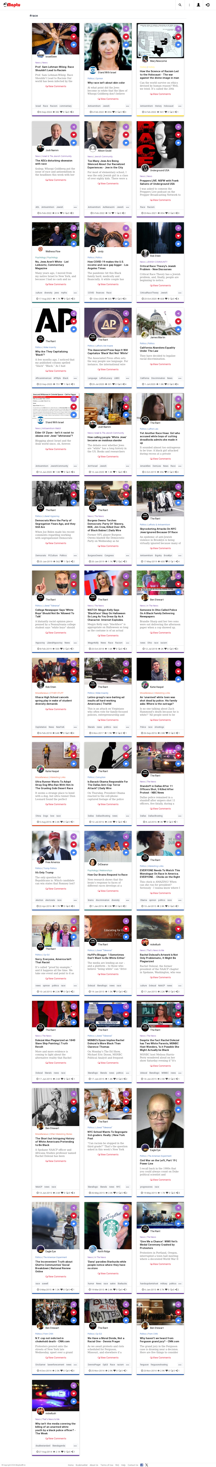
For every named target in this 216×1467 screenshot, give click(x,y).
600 (161, 562)
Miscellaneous (42, 694)
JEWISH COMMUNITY (157, 261)
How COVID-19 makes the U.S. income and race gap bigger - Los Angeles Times (106, 265)
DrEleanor (103, 865)
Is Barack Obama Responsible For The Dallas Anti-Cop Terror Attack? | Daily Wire (107, 785)
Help (123, 1465)
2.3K (56, 993)
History (143, 67)
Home (71, 1465)
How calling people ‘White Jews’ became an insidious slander (108, 440)
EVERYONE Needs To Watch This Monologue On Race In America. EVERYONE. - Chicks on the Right (160, 874)
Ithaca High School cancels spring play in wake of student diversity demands (54, 701)
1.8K (160, 385)
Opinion (99, 78)
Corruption (101, 778)
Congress (109, 556)
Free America (53, 863)
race (156, 644)
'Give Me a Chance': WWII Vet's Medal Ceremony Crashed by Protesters (159, 1246)
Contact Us (133, 1465)
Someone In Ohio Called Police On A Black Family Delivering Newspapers (159, 614)
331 (108, 385)
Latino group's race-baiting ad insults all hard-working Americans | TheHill (106, 701)
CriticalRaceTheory (149, 292)
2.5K (161, 1080)
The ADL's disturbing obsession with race (55, 162)
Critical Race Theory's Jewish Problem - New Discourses (158, 267)
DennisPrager (94, 1366)
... (127, 106)
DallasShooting (103, 816)
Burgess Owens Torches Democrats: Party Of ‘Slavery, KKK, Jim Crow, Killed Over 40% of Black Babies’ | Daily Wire (107, 526)
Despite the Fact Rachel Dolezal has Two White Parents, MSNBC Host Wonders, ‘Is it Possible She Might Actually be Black (160, 1046)
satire (112, 1285)
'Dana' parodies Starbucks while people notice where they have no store (107, 1266)
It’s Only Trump (44, 873)
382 (56, 111)
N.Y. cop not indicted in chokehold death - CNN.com (52, 1341)
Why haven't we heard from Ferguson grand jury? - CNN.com (160, 1341)
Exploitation (41, 728)
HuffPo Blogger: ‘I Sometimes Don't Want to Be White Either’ (107, 958)
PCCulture (53, 556)
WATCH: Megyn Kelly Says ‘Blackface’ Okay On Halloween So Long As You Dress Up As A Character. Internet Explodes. (107, 615)
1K (108, 212)
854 (108, 111)
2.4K (56, 822)
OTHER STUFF (57, 694)
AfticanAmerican (43, 379)
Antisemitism (94, 106)
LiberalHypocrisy (54, 644)
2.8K (161, 734)
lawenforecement (56, 1366)
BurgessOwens (95, 556)
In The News (152, 606)
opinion (152, 902)
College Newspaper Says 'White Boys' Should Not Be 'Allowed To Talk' (55, 614)
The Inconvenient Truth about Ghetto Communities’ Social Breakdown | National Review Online (54, 1267)
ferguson (144, 1366)
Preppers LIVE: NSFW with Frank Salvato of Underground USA (160, 182)
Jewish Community (103, 156)
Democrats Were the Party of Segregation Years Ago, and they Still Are (53, 525)
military (163, 1285)
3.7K (160, 1291)
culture (39, 292)
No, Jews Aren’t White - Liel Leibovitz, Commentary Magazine (52, 265)
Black (65, 379)
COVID (91, 292)
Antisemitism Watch (51, 429)
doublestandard (43, 1447)
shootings (159, 728)
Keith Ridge (104, 1252)
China (38, 816)
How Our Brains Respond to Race (105, 877)
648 (55, 734)
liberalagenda (58, 1447)
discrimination (102, 902)
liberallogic (102, 987)
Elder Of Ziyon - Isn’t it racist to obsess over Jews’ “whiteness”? (55, 435)
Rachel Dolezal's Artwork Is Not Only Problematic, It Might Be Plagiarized (159, 959)
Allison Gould (104, 150)
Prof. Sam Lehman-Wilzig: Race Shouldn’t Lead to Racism (54, 68)
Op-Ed (47, 956)
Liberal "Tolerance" (52, 606)
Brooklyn (168, 556)
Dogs (45, 816)
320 (108, 298)
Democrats (41, 556)
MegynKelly (93, 644)
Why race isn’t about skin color (107, 82)
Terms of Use (106, 1465)
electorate (50, 902)
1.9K (108, 734)
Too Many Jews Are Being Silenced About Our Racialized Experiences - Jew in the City (106, 164)
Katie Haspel (157, 688)
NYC (118, 1188)
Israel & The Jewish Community (57, 156)
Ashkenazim (109, 207)
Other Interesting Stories (61, 1135)
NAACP (161, 987)
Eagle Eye (155, 1151)
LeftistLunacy (105, 379)
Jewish (106, 106)
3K (160, 822)
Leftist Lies (153, 430)
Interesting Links (163, 694)
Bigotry (158, 556)
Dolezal (91, 987)
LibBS (116, 379)
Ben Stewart (157, 600)
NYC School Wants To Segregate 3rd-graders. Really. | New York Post (107, 1137)
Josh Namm (52, 150)
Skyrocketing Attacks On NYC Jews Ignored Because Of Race (159, 531)
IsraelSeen (51, 56)
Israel (38, 106)
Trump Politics (50, 868)
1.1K (109, 562)
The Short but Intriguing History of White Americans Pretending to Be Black (55, 1143)
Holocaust (168, 106)
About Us (94, 1465)
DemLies (157, 467)
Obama (143, 902)
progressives (146, 1188)
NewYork (60, 728)
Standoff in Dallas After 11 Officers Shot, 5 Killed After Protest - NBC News (157, 790)
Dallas (91, 816)
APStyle (57, 379)
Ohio (149, 644)
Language (92, 379)
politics (107, 728)
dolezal (143, 1074)
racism (163, 644)
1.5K (109, 993)
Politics (91, 78)
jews (57, 292)
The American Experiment (160, 1157)
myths (64, 292)
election (39, 902)
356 (160, 473)
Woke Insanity (50, 347)
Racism (53, 106)
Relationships (106, 871)
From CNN (48, 1335)
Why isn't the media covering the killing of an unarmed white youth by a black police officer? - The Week (55, 1429)
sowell (45, 1285)
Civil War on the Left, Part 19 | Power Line (158, 1163)
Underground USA (159, 170)
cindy (100, 251)
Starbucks (122, 1285)
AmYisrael (93, 467)
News (38, 62)
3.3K (108, 907)
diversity (48, 292)
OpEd (105, 1366)
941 (160, 111)
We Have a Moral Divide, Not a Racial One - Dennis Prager (106, 1341)
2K (161, 649)
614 (55, 212)
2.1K (56, 1453)
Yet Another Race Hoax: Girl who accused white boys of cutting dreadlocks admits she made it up (160, 439)
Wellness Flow (53, 251)
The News (99, 517)
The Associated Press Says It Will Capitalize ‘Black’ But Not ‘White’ (106, 353)
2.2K (161, 993)
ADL (37, 207)
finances (100, 292)
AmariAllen (145, 467)
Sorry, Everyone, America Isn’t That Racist (54, 962)
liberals (91, 728)
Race (45, 106)
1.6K (108, 649)
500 (55, 649)
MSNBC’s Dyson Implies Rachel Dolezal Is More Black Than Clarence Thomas (107, 1045)
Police (143, 728)
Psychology (40, 257)
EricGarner (40, 1366)
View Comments (55, 86)
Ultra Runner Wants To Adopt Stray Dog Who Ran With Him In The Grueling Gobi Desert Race (54, 785)
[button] (180, 5)
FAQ (117, 1465)
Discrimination (158, 379)
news (142, 644)
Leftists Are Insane (105, 345)
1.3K (108, 473)
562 (56, 562)
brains (91, 902)
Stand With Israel (107, 72)
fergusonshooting (159, 1366)
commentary (66, 106)
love (52, 816)
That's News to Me (155, 952)
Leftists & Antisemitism (159, 525)
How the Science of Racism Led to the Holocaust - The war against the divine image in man (160, 74)
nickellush (155, 946)
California (144, 379)
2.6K (56, 1080)
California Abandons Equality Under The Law (158, 349)
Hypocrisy (40, 644)
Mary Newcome (158, 61)
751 (56, 385)
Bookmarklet (82, 1465)
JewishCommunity (59, 467)
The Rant (51, 340)
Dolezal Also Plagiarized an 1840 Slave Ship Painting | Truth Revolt (55, 1045)
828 (160, 298)
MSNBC (165, 1074)
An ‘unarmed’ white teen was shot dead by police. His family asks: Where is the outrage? (159, 701)
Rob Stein (155, 255)
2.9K (109, 1372)
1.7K (56, 298)
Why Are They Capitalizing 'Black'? (51, 352)
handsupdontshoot (149, 1285)
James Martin (157, 337)
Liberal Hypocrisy (52, 517)
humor (91, 1285)
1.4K (109, 1080)
